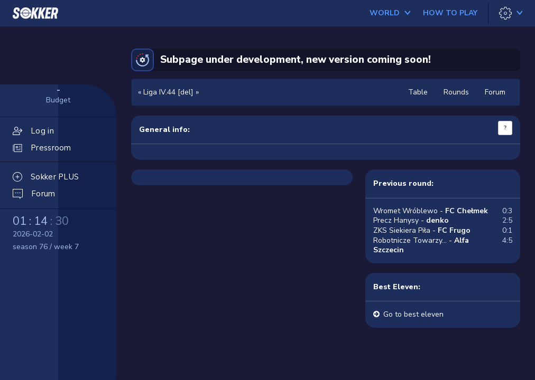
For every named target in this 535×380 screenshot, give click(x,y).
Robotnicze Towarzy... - (421, 245)
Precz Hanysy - (411, 220)
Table (418, 92)
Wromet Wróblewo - (430, 211)
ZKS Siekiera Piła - (422, 230)
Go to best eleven (413, 314)
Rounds (456, 92)
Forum (495, 92)
